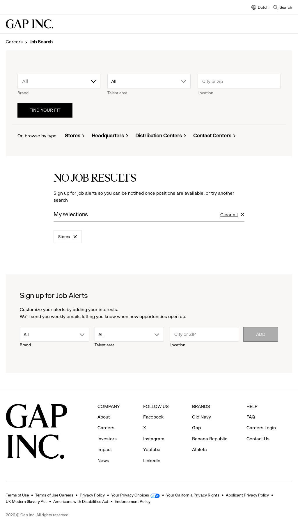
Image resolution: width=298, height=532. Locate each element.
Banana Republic (209, 438)
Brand (23, 93)
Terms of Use (17, 495)
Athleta (199, 449)
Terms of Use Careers (54, 495)
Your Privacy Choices (130, 495)
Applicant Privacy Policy (247, 495)
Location (205, 93)
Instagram (153, 438)
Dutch (260, 7)
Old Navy (201, 417)
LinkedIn (151, 460)
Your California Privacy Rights (192, 495)
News (103, 460)
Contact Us (257, 438)
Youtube (151, 449)
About (103, 417)
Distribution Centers (158, 136)
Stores (72, 136)
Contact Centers (212, 136)
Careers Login (261, 427)
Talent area (117, 93)
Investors (107, 438)
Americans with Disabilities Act (80, 501)
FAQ (250, 417)
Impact (104, 449)
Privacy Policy (92, 495)
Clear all (232, 215)
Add (260, 334)
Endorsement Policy (132, 501)
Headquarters (108, 136)
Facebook (153, 417)
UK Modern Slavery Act (26, 501)
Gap (196, 427)
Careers (14, 42)
